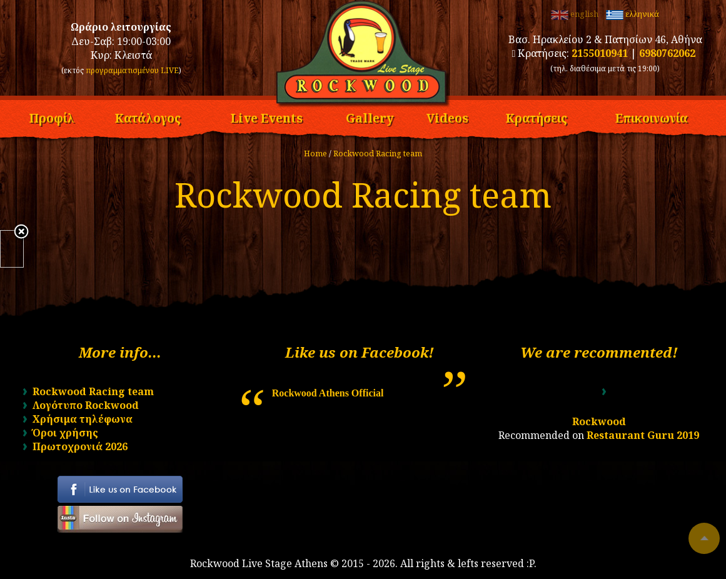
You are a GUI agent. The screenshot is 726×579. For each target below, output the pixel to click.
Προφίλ (51, 116)
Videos (447, 116)
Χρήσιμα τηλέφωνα (83, 419)
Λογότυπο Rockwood (86, 405)
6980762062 (667, 53)
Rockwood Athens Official (328, 393)
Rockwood (599, 421)
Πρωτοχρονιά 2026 (80, 446)
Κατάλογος (147, 116)
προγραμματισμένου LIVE (132, 70)
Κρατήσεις (536, 116)
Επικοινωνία (651, 116)
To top (704, 538)
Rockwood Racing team (377, 153)
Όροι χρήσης (65, 433)
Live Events (266, 116)
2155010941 (600, 53)
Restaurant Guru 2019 (643, 435)
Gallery (370, 116)
